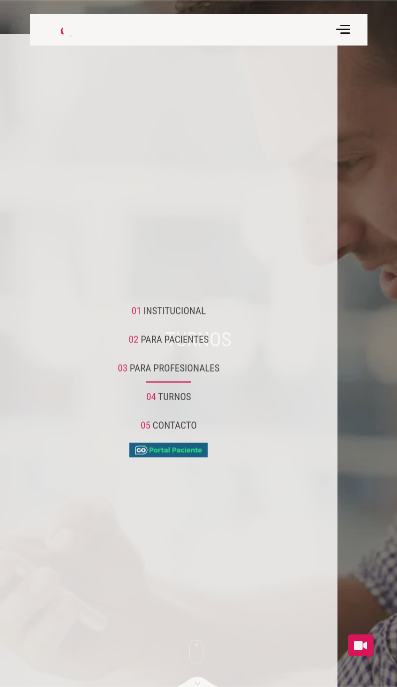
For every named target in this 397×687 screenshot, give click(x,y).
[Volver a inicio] (63, 30)
